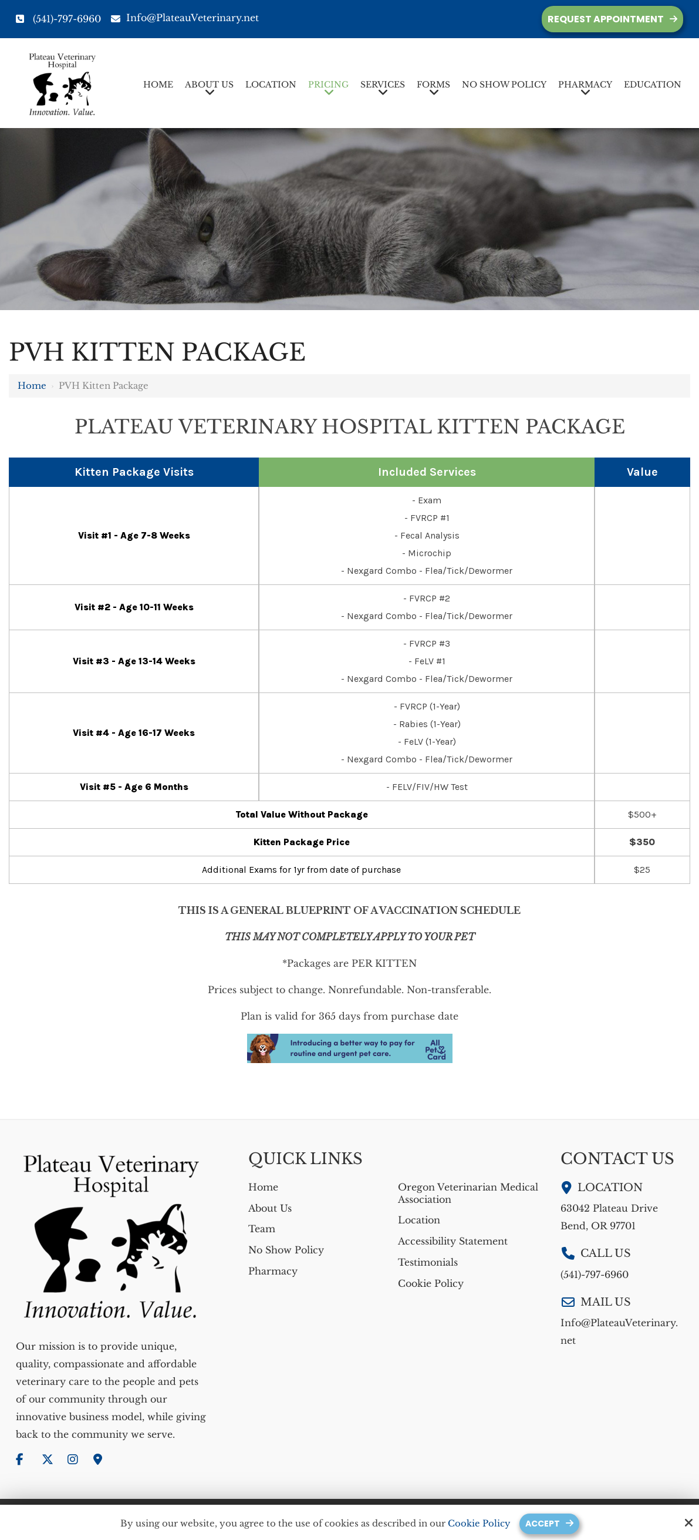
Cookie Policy (478, 1523)
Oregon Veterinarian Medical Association (468, 1193)
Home (32, 385)
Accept (542, 1523)
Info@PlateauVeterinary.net (185, 17)
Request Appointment (606, 19)
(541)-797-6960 (67, 19)
